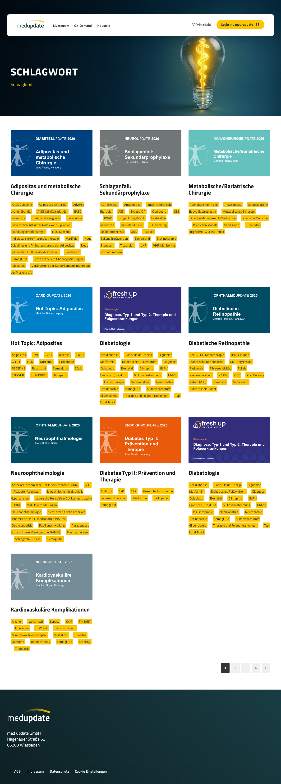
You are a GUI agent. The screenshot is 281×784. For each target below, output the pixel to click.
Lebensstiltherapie (113, 498)
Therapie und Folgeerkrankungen (146, 395)
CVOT (48, 354)
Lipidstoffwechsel (112, 231)
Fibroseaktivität (220, 368)
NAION (222, 375)
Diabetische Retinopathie (219, 343)
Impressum (35, 771)
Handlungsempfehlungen (28, 231)
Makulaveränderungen (42, 505)
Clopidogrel (159, 211)
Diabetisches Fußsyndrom (139, 361)
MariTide (72, 238)
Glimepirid (146, 368)
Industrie (103, 25)
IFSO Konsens (61, 231)
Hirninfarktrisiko (132, 225)
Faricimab (196, 368)
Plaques (148, 231)
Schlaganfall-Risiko (28, 539)
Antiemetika (132, 204)
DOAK (108, 218)
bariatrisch (35, 621)
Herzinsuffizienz (65, 628)
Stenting (84, 641)
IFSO (30, 361)
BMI (35, 354)
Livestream (61, 25)
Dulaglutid (107, 368)
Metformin (140, 498)
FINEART (85, 621)
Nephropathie (140, 382)
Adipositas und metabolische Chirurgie (46, 189)
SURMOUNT (39, 375)
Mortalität (61, 635)
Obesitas (80, 635)
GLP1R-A (42, 628)
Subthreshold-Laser (203, 388)
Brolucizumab (240, 354)
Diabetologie (115, 343)
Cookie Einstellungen (91, 771)
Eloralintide (74, 218)
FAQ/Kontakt (201, 24)
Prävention (66, 361)
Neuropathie (164, 382)
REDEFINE (18, 368)
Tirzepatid (253, 225)
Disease (64, 354)
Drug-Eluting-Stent (131, 218)
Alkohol (17, 621)
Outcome (46, 361)
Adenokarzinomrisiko (204, 204)
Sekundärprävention (114, 238)
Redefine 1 (72, 252)
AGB (17, 771)
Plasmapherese (77, 532)
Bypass (54, 621)
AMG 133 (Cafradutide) (52, 211)
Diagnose (169, 361)
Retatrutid (39, 368)
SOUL (78, 368)
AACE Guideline (22, 204)
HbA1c (172, 375)
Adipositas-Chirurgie (52, 204)
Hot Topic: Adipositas (36, 343)
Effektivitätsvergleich (46, 218)
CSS (176, 211)
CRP (133, 491)
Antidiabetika (110, 354)
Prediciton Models (205, 225)
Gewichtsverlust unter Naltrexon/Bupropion (41, 225)
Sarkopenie (161, 498)
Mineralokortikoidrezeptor (29, 635)
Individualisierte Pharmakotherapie (35, 238)
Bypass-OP (137, 211)
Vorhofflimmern (111, 252)
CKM (69, 621)
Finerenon (22, 628)
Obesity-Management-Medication (213, 218)
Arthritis (106, 491)
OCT (237, 375)
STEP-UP (18, 375)
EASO (80, 354)
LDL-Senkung (158, 225)
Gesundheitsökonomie (158, 491)
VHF (143, 245)
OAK (134, 231)
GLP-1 (16, 361)
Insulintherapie (114, 382)
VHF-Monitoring (164, 245)
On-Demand (83, 25)
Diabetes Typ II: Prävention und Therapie (137, 476)
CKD (121, 491)
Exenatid (127, 368)
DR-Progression (241, 361)
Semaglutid (19, 259)
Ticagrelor (127, 245)
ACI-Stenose (109, 204)
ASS (121, 211)
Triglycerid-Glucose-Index (207, 231)
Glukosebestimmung (147, 375)
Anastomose (233, 204)
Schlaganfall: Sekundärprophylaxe (125, 189)
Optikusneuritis (22, 525)
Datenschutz (59, 771)
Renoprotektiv (40, 641)
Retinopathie (109, 388)
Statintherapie (166, 238)
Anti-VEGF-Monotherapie (207, 354)
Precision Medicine (255, 218)
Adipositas (19, 354)
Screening (219, 382)
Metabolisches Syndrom (239, 211)
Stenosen (107, 245)
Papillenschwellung (52, 525)
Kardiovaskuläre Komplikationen (50, 609)
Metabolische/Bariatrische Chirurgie (221, 189)
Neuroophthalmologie (37, 472)
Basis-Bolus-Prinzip (138, 354)
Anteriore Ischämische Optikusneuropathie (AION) (45, 484)
